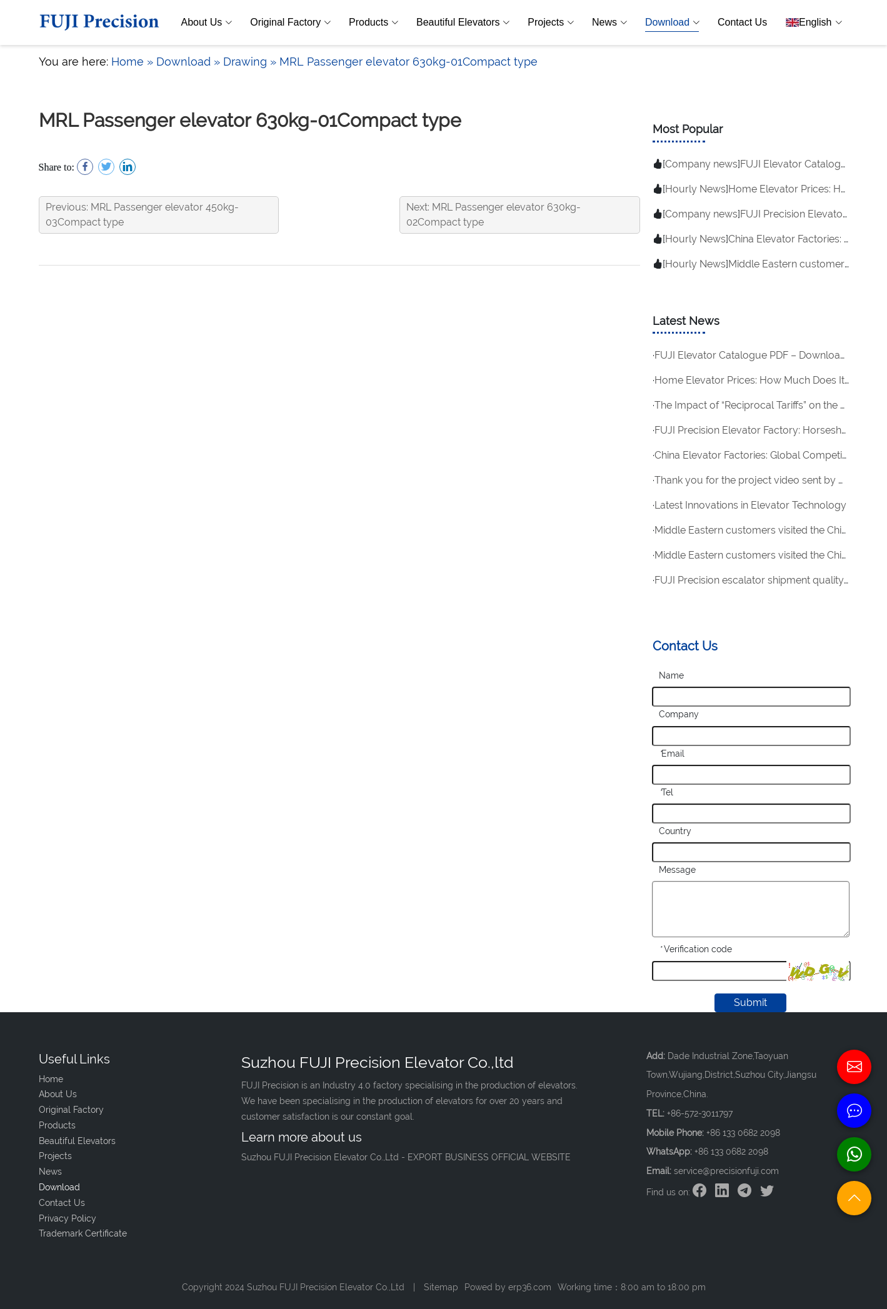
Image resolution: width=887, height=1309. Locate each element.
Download (672, 22)
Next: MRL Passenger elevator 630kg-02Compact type (493, 214)
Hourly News (695, 189)
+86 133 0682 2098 (731, 1152)
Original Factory (290, 22)
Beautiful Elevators (462, 22)
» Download (179, 61)
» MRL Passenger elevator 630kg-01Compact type (404, 61)
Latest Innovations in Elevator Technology (750, 505)
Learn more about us (301, 1137)
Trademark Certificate (83, 1233)
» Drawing (240, 61)
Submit (750, 1002)
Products (373, 22)
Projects (550, 22)
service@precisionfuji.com (726, 1171)
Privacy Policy (67, 1218)
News (609, 22)
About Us (206, 22)
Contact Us (742, 22)
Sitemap (441, 1287)
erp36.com (529, 1287)
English (813, 22)
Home (127, 61)
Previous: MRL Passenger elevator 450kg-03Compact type (142, 214)
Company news (701, 164)
